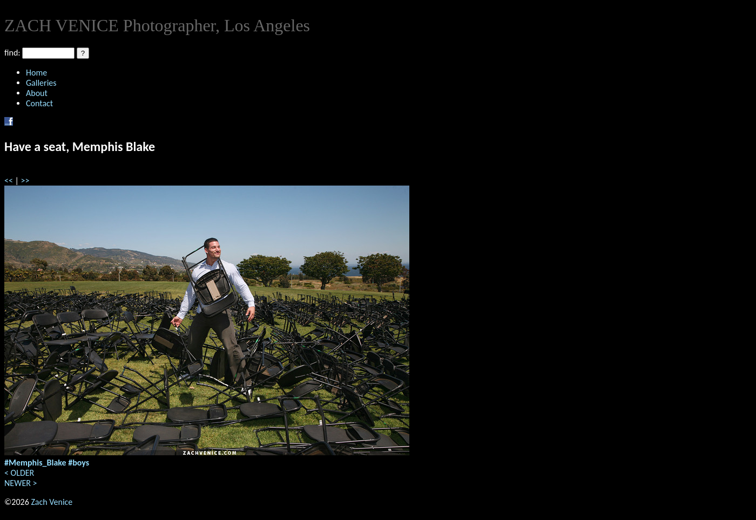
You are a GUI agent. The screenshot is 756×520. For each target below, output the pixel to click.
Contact (39, 103)
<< (8, 180)
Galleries (41, 83)
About (37, 93)
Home (36, 72)
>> (25, 180)
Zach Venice (51, 502)
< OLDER (19, 473)
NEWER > (20, 483)
